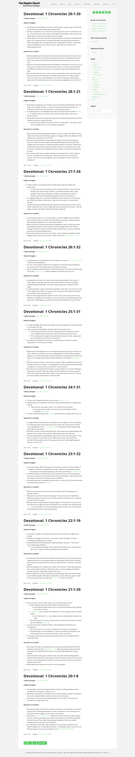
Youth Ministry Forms (99, 94)
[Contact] (106, 12)
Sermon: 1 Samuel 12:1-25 (99, 24)
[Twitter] (97, 12)
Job (47, 616)
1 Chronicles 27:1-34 (42, 176)
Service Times (97, 67)
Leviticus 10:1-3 (64, 400)
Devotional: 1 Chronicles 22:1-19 (52, 520)
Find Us (96, 70)
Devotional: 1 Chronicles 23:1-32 (52, 453)
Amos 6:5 (47, 483)
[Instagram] (100, 12)
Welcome (94, 62)
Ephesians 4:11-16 (50, 649)
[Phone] (109, 12)
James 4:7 (45, 623)
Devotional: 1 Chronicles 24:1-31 (52, 387)
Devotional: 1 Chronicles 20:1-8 (51, 675)
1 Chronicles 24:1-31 (42, 392)
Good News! (95, 87)
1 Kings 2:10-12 (39, 271)
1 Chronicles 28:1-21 (42, 96)
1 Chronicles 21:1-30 (42, 594)
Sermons (94, 52)
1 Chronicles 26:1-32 (42, 252)
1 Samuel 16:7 (75, 472)
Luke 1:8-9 (44, 411)
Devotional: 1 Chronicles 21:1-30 (52, 589)
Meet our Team (98, 75)
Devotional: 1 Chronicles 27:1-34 (52, 171)
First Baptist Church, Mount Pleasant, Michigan (29, 4)
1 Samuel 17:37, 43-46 (43, 716)
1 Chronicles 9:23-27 (75, 260)
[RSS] (103, 12)
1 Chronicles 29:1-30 (42, 18)
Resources (95, 79)
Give (93, 99)
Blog (93, 77)
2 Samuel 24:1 (34, 612)
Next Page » (41, 743)
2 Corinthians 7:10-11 (71, 235)
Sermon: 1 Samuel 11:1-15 (99, 26)
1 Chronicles (42, 85)
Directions (91, 752)
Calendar (96, 72)
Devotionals (97, 84)
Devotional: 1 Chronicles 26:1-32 (52, 247)
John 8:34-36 (56, 578)
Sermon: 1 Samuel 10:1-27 (99, 28)
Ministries (94, 89)
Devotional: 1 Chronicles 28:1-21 (52, 91)
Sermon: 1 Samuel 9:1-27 (99, 31)
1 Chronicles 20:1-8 (42, 680)
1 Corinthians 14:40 (50, 427)
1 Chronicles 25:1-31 (42, 316)
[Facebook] (94, 12)
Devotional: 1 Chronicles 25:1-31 (52, 311)
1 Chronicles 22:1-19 (42, 525)
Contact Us (95, 97)
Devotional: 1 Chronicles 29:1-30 (52, 13)
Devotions (49, 85)
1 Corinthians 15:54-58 (65, 729)
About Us (94, 65)
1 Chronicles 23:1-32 (42, 458)
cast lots (51, 414)
